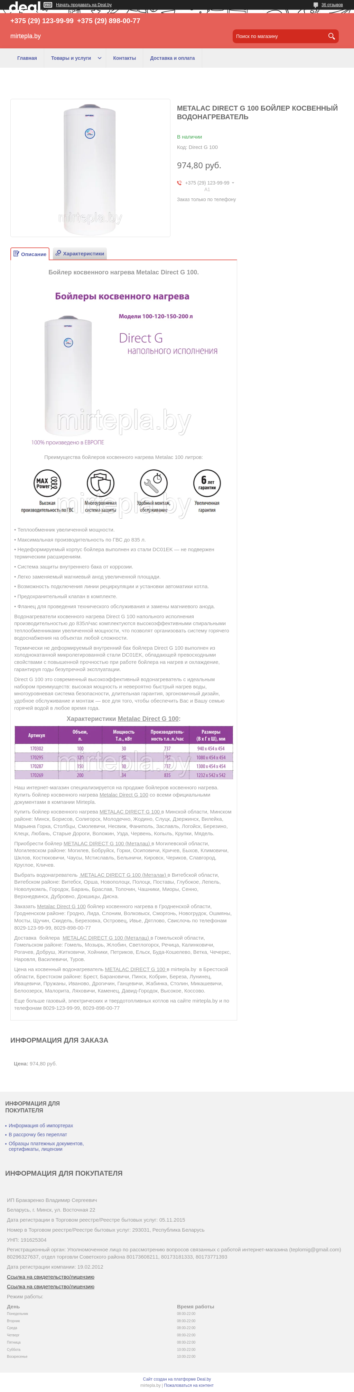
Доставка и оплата (172, 58)
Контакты (124, 58)
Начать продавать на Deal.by (84, 4)
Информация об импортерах (41, 1125)
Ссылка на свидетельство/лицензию (50, 1277)
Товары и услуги (71, 58)
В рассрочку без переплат (38, 1134)
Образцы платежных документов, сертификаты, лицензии (46, 1146)
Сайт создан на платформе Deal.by (177, 1379)
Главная (27, 58)
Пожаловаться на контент (189, 1385)
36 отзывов (332, 4)
